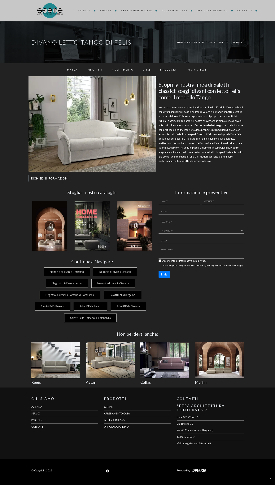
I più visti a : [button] (196, 69)
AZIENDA (36, 406)
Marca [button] (72, 69)
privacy (202, 260)
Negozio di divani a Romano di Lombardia (69, 295)
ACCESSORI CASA (114, 420)
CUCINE (108, 406)
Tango (237, 42)
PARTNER (36, 420)
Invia (164, 274)
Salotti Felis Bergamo (122, 295)
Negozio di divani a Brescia (115, 271)
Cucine (105, 10)
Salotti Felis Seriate (128, 306)
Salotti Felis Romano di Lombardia (90, 317)
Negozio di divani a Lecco (66, 283)
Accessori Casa (174, 10)
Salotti (224, 42)
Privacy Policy (214, 265)
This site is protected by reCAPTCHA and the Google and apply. (202, 265)
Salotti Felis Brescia (52, 306)
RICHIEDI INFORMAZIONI (49, 178)
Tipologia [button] (168, 69)
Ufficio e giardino (212, 10)
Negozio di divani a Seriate (113, 283)
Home (181, 42)
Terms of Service (231, 265)
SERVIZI (35, 413)
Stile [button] (147, 69)
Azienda (84, 10)
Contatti (245, 10)
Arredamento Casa (136, 10)
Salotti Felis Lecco (90, 306)
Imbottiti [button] (95, 69)
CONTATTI (37, 426)
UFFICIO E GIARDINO (116, 426)
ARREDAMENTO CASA (117, 413)
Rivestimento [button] (122, 69)
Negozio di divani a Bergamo (66, 271)
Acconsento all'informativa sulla (184, 260)
